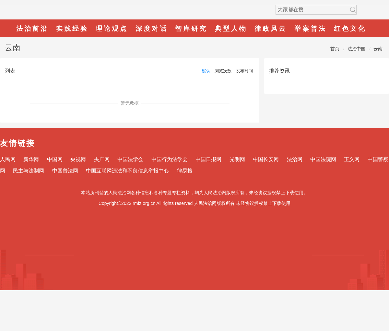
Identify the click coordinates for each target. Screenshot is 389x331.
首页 (334, 48)
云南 (378, 48)
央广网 (102, 159)
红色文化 (350, 28)
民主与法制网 (28, 170)
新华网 (31, 159)
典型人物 (231, 28)
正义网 (352, 159)
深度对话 (152, 28)
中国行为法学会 (169, 159)
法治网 (294, 159)
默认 (206, 70)
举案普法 (310, 28)
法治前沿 (32, 28)
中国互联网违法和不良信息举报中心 (127, 170)
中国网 (55, 159)
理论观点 (112, 28)
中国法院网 (323, 159)
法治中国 (357, 48)
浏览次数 (223, 70)
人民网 (8, 159)
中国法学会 (130, 159)
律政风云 (270, 28)
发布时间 (244, 70)
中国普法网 (65, 170)
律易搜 (185, 170)
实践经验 (72, 28)
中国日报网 (208, 159)
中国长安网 (266, 159)
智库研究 (191, 28)
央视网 (78, 159)
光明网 (237, 159)
